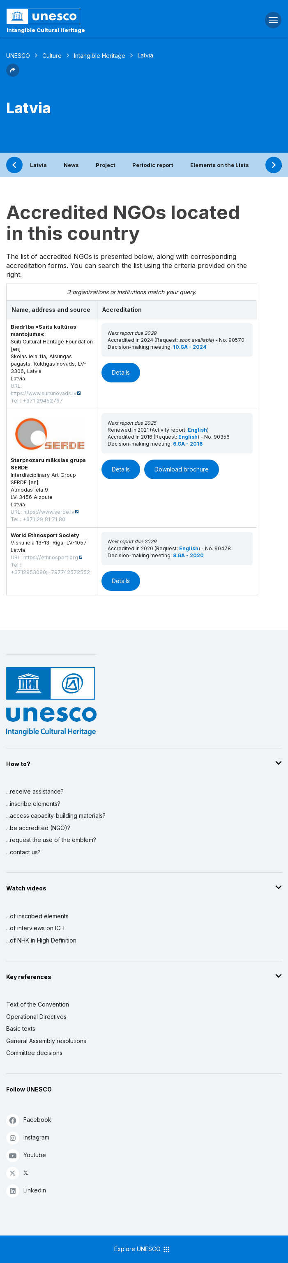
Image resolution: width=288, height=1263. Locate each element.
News (71, 165)
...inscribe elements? (33, 803)
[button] (12, 74)
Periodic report (152, 165)
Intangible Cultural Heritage (46, 30)
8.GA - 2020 (188, 555)
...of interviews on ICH (35, 927)
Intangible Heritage (99, 55)
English (197, 430)
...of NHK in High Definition (41, 940)
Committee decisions (34, 1052)
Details (121, 372)
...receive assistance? (35, 791)
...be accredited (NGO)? (38, 827)
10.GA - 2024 (189, 347)
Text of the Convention (37, 1004)
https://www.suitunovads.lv (43, 393)
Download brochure (181, 469)
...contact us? (23, 852)
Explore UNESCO (142, 1249)
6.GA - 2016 (188, 444)
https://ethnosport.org (50, 557)
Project (105, 165)
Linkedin (26, 1190)
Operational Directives (36, 1016)
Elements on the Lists (219, 165)
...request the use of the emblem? (51, 839)
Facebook (28, 1120)
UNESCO (18, 55)
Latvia (38, 165)
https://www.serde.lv (48, 512)
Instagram (27, 1137)
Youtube (26, 1155)
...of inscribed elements (37, 916)
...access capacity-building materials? (56, 815)
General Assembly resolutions (46, 1040)
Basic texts (20, 1028)
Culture (52, 55)
